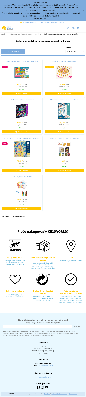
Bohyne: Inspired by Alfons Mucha (64, 61)
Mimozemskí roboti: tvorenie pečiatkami (64, 100)
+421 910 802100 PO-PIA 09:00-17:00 (52, 23)
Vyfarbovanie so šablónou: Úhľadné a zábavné (22, 61)
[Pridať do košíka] (21, 93)
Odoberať (77, 326)
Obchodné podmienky (43, 377)
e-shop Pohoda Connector (59, 394)
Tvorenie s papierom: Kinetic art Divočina (64, 138)
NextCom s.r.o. (73, 394)
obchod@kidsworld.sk (29, 23)
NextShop (47, 394)
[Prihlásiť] (73, 28)
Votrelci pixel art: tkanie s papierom (22, 100)
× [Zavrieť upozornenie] (84, 10)
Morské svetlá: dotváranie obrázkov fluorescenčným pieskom (22, 139)
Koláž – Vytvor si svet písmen (22, 177)
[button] (68, 28)
